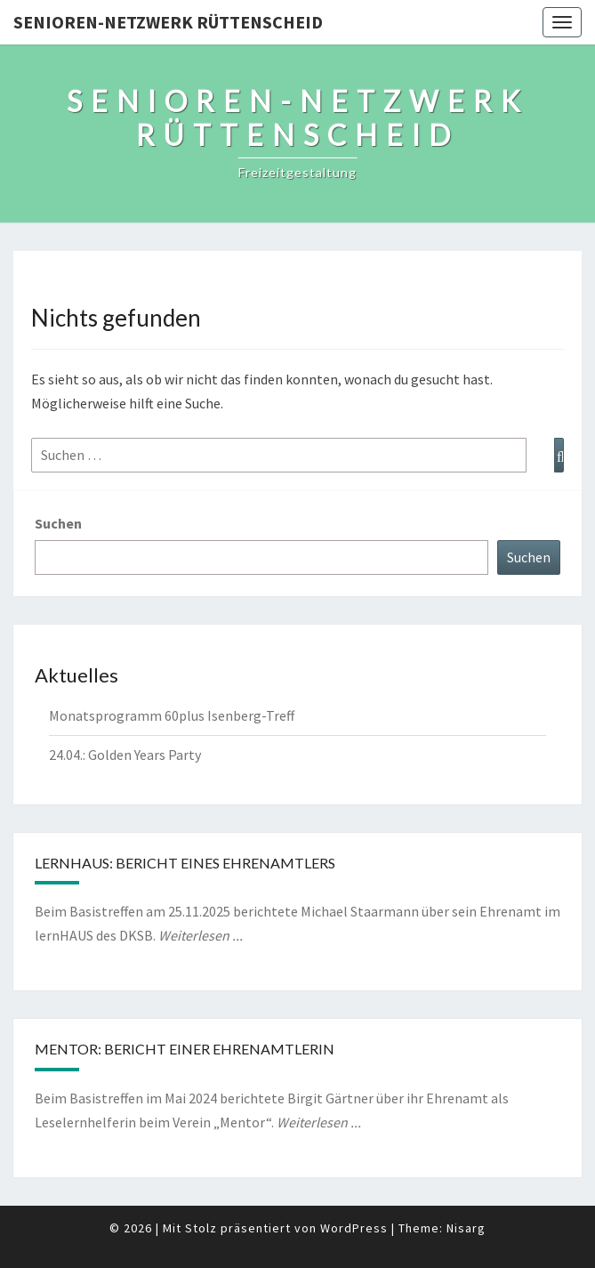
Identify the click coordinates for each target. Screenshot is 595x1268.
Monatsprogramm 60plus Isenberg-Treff (171, 715)
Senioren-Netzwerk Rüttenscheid (168, 22)
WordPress (354, 1228)
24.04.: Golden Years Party (125, 754)
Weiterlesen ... (200, 935)
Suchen (58, 523)
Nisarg (466, 1228)
